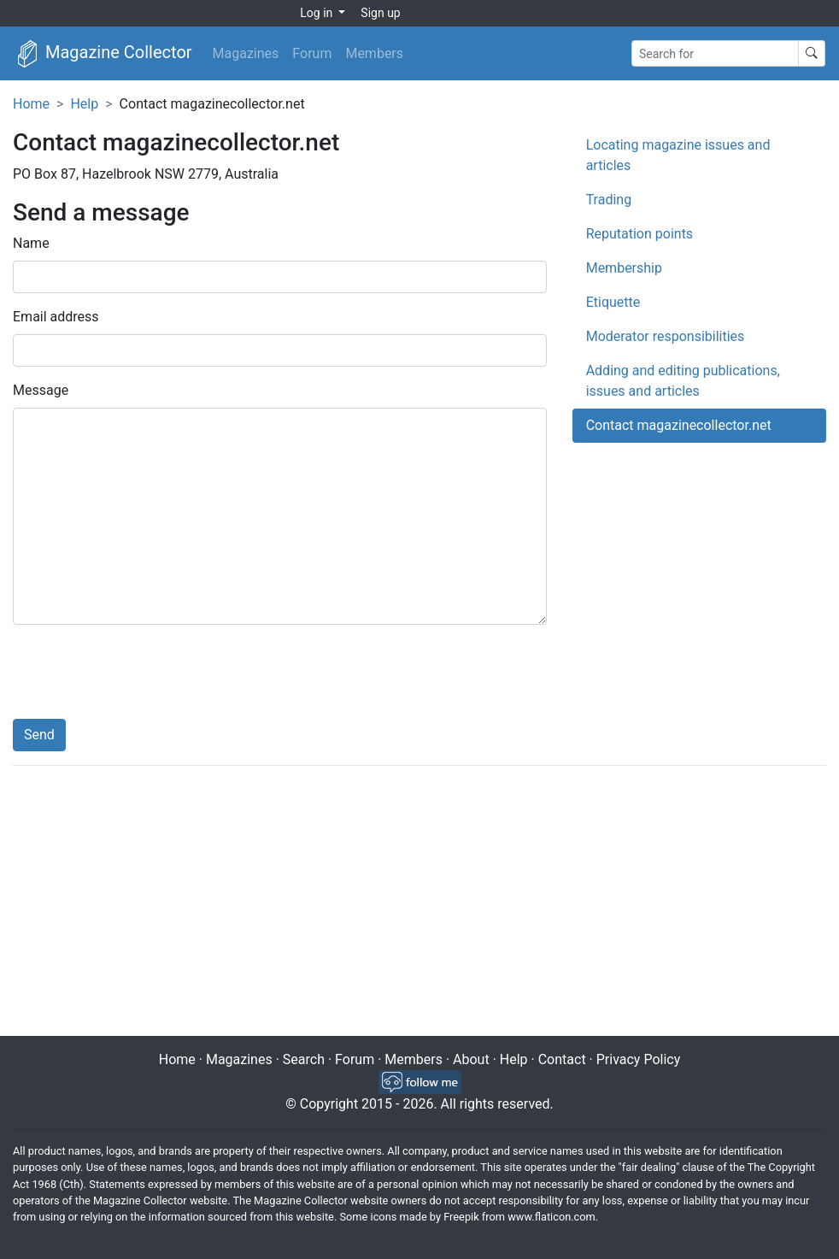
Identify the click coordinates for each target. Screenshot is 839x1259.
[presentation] (143, 671)
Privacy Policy (638, 1059)
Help (84, 104)
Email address (56, 317)
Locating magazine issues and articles (678, 155)
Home (31, 104)
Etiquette (613, 302)
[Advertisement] (419, 902)
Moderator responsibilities (665, 336)
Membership (624, 268)
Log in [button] (317, 13)
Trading (609, 199)
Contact (562, 1059)
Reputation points (639, 234)
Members (374, 53)
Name (31, 243)
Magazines (246, 53)
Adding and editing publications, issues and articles (683, 380)
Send (39, 735)
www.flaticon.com (552, 1216)
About (471, 1059)
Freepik (460, 1216)
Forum (311, 53)
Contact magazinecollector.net (679, 425)
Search (304, 1059)
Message (40, 390)
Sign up (380, 13)
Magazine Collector (103, 54)
